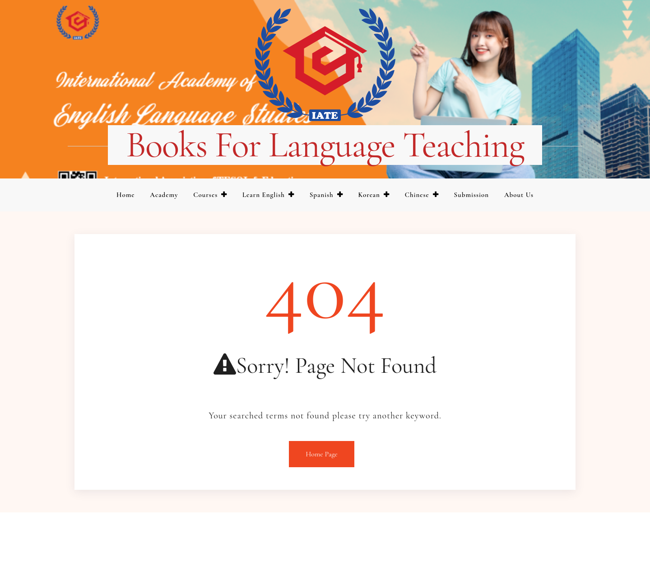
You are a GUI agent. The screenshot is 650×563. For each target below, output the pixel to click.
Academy (164, 195)
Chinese (417, 195)
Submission (471, 195)
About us (519, 195)
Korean (369, 195)
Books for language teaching (325, 145)
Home (125, 195)
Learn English (263, 195)
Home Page (322, 454)
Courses (205, 195)
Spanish (322, 195)
